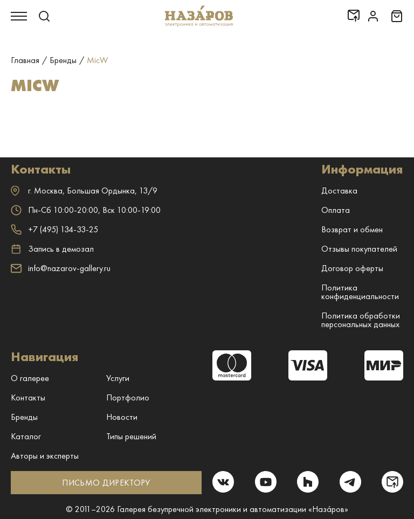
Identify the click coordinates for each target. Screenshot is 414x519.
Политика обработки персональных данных (360, 320)
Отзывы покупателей (359, 248)
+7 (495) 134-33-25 (54, 229)
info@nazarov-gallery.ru (61, 268)
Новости (121, 417)
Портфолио (127, 397)
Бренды (24, 417)
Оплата (335, 210)
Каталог (26, 436)
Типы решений (131, 436)
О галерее (30, 378)
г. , (84, 190)
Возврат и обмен (352, 229)
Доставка (339, 190)
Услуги (117, 378)
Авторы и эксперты (45, 455)
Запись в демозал (52, 249)
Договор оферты (352, 268)
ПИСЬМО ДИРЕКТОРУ (106, 482)
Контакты (28, 397)
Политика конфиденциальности (360, 292)
